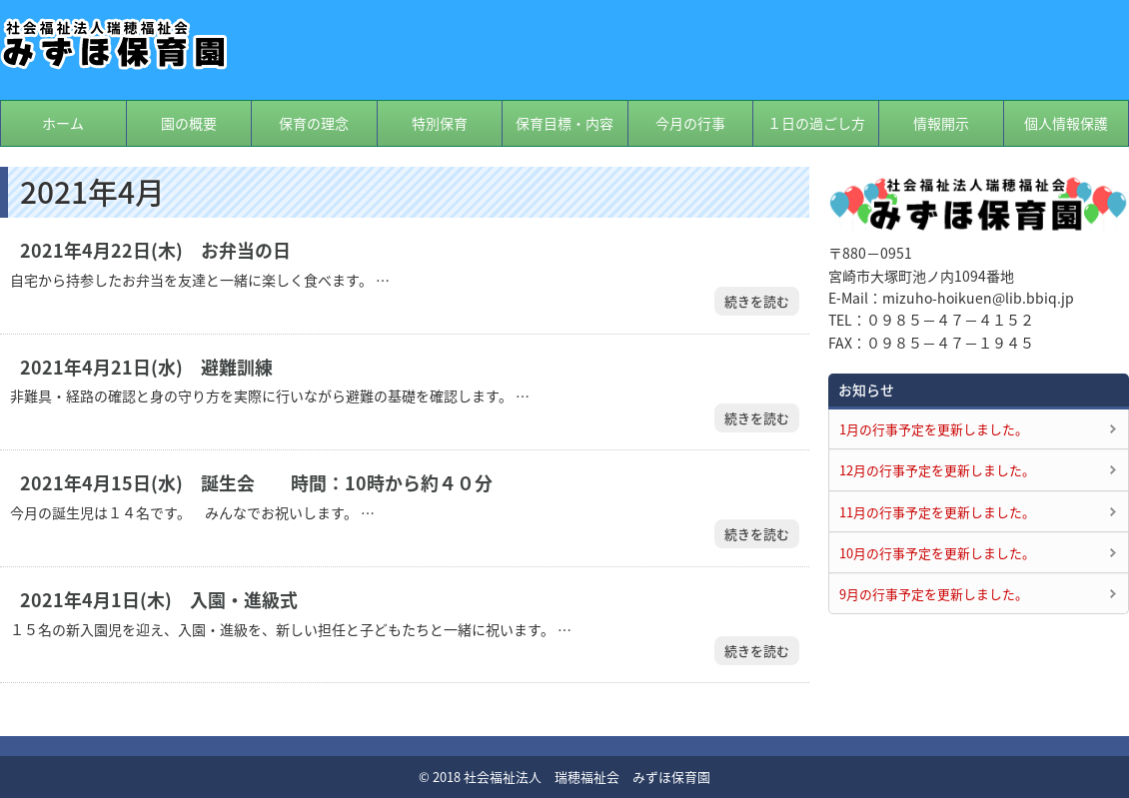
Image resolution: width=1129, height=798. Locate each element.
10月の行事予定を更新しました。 (937, 552)
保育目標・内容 (564, 123)
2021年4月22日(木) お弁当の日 (155, 251)
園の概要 (189, 123)
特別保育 (440, 123)
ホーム (63, 123)
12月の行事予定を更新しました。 (937, 469)
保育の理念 (314, 123)
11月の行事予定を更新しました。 (937, 511)
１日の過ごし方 (816, 123)
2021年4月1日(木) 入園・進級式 (159, 600)
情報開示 (941, 123)
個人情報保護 (1066, 123)
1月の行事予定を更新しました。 (933, 428)
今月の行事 (690, 123)
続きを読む (756, 301)
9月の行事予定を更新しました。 (933, 593)
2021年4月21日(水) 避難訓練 (146, 368)
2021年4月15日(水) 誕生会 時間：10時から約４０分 (256, 483)
